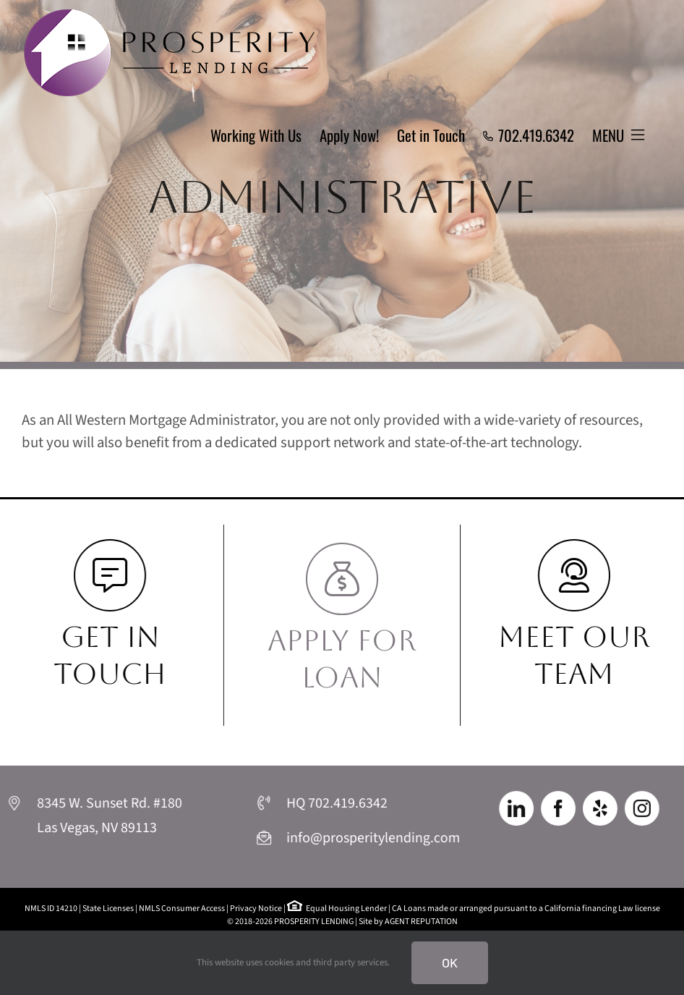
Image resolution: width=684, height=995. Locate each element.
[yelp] (599, 809)
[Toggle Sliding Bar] (618, 135)
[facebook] (559, 809)
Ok (450, 962)
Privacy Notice (256, 908)
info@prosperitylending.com (371, 838)
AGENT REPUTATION (421, 921)
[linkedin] (520, 809)
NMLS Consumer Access (182, 908)
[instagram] (638, 809)
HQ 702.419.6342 (337, 805)
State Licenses (108, 908)
